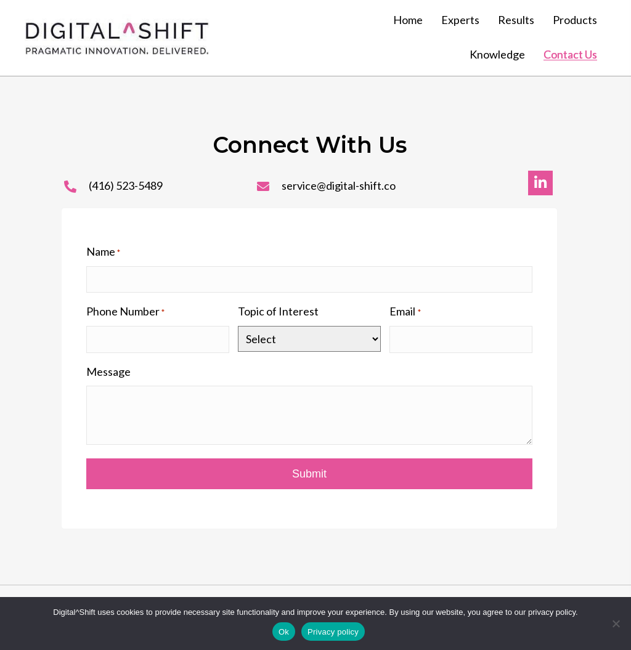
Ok (284, 631)
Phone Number (125, 311)
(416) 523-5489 (126, 185)
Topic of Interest (278, 311)
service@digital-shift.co (339, 185)
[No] (615, 623)
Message (108, 371)
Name (103, 252)
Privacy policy (333, 631)
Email (404, 311)
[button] (540, 183)
